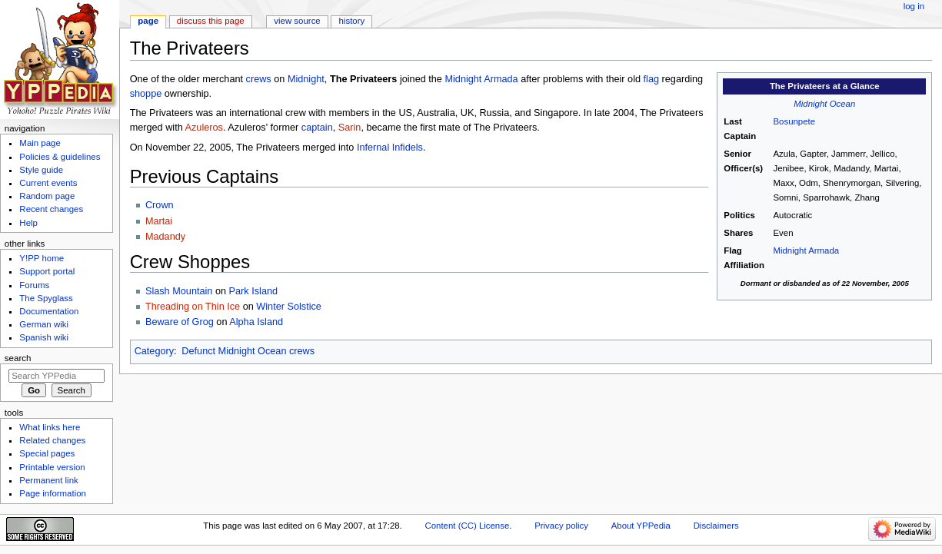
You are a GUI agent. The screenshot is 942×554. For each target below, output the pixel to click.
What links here (49, 427)
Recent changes (51, 209)
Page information (52, 493)
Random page (47, 196)
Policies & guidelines (59, 156)
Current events (48, 182)
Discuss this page (211, 20)
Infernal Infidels (390, 147)
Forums (34, 285)
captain (317, 127)
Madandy (165, 236)
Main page (40, 143)
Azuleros (204, 127)
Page (148, 20)
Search (18, 358)
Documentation (48, 311)
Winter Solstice (288, 306)
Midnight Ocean (824, 103)
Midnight (306, 79)
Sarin (349, 127)
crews (258, 79)
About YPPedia (641, 525)
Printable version (52, 467)
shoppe (146, 93)
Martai (158, 221)
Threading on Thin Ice (192, 306)
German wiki (43, 324)
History (352, 20)
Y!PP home (41, 258)
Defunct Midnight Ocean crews (248, 351)
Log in (914, 6)
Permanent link (48, 480)
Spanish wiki (43, 337)
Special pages (47, 453)
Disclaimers (716, 525)
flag (651, 79)
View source (297, 20)
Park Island (253, 291)
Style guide (41, 169)
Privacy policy (561, 525)
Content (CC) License (466, 525)
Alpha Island (256, 322)
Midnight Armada (806, 250)
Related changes (52, 440)
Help (28, 222)
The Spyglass (45, 298)
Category (154, 351)
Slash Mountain (178, 291)
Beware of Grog (179, 322)
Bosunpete (794, 121)
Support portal (47, 271)
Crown (159, 205)
